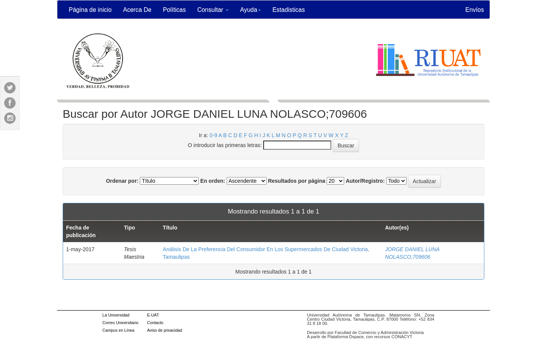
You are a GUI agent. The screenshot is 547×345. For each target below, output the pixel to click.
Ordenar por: (122, 181)
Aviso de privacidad (164, 330)
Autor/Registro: (365, 181)
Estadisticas (288, 9)
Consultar (213, 9)
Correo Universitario (121, 322)
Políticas (174, 9)
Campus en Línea (118, 330)
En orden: (212, 181)
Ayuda (250, 9)
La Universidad (116, 315)
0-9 (213, 135)
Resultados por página (296, 181)
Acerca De (137, 9)
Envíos (474, 9)
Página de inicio (90, 9)
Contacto (155, 322)
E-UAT (153, 315)
